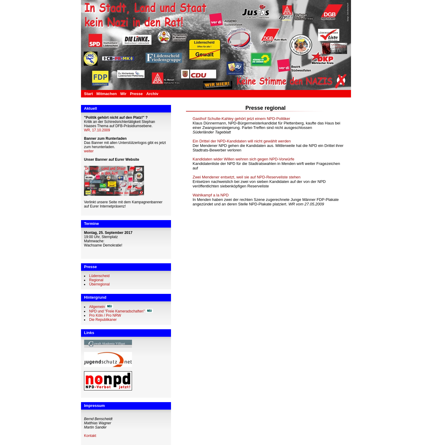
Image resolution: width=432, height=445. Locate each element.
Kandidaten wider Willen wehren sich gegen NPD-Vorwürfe (243, 159)
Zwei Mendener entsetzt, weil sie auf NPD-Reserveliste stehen (247, 177)
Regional (96, 280)
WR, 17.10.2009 (97, 130)
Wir (123, 93)
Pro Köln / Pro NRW (105, 315)
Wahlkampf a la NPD (211, 195)
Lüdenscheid (99, 276)
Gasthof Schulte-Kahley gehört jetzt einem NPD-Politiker (241, 118)
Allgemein (97, 307)
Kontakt (90, 436)
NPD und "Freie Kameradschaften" (117, 311)
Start (88, 93)
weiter (89, 151)
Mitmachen (106, 93)
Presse (136, 93)
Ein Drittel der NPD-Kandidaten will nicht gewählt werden (242, 141)
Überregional (99, 284)
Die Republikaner (103, 320)
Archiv (152, 93)
